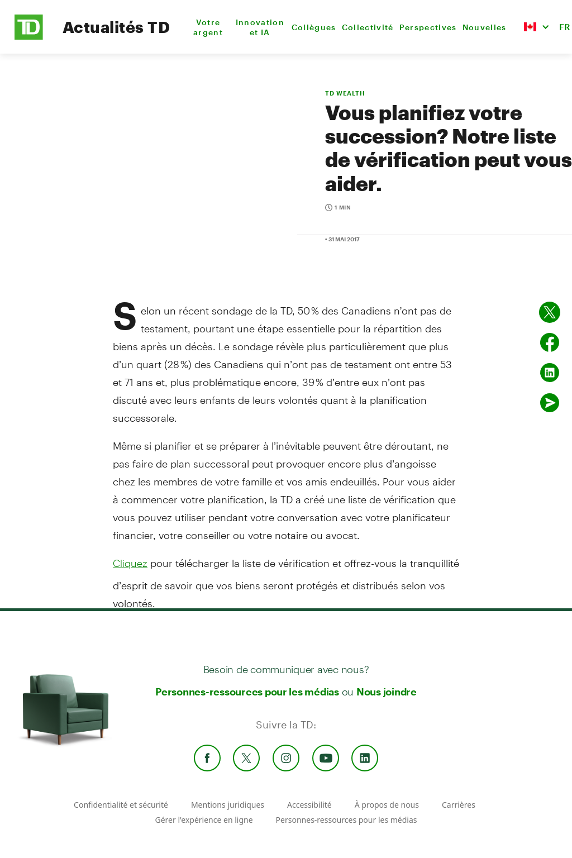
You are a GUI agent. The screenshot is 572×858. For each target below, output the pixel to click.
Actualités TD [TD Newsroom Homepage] (116, 27)
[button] (536, 27)
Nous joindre (386, 691)
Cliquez (130, 563)
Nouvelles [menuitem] (485, 27)
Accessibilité (309, 804)
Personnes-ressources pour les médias (247, 691)
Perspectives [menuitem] (428, 27)
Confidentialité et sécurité (121, 804)
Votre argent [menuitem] (208, 27)
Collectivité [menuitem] (368, 27)
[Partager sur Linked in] (550, 373)
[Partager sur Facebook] (550, 342)
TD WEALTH (345, 93)
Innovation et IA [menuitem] (260, 27)
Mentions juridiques (227, 804)
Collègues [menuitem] (314, 27)
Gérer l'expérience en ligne (203, 819)
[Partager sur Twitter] (550, 312)
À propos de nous (387, 804)
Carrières (458, 804)
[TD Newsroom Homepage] (29, 36)
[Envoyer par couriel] (550, 403)
